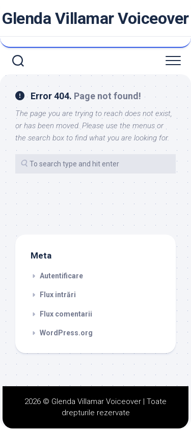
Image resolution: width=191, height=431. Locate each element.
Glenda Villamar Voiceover (95, 18)
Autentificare (61, 276)
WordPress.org (66, 333)
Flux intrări (58, 295)
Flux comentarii (66, 314)
